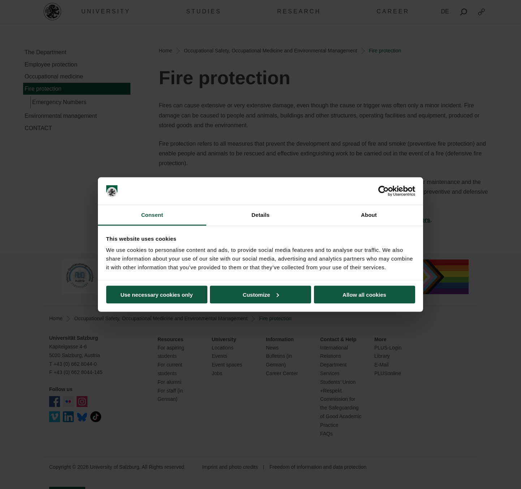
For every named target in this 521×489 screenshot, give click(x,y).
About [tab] (369, 215)
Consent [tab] (152, 215)
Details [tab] (260, 215)
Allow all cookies (364, 294)
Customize (261, 294)
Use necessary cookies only (156, 294)
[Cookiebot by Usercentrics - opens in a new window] (383, 191)
